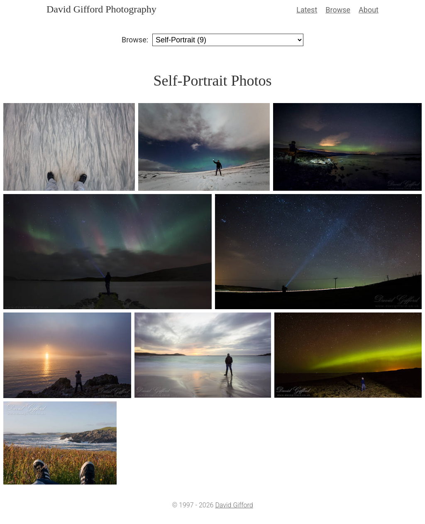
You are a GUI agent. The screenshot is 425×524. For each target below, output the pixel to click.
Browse (337, 9)
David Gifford (234, 505)
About (369, 9)
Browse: (135, 39)
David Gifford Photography (101, 9)
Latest (306, 9)
